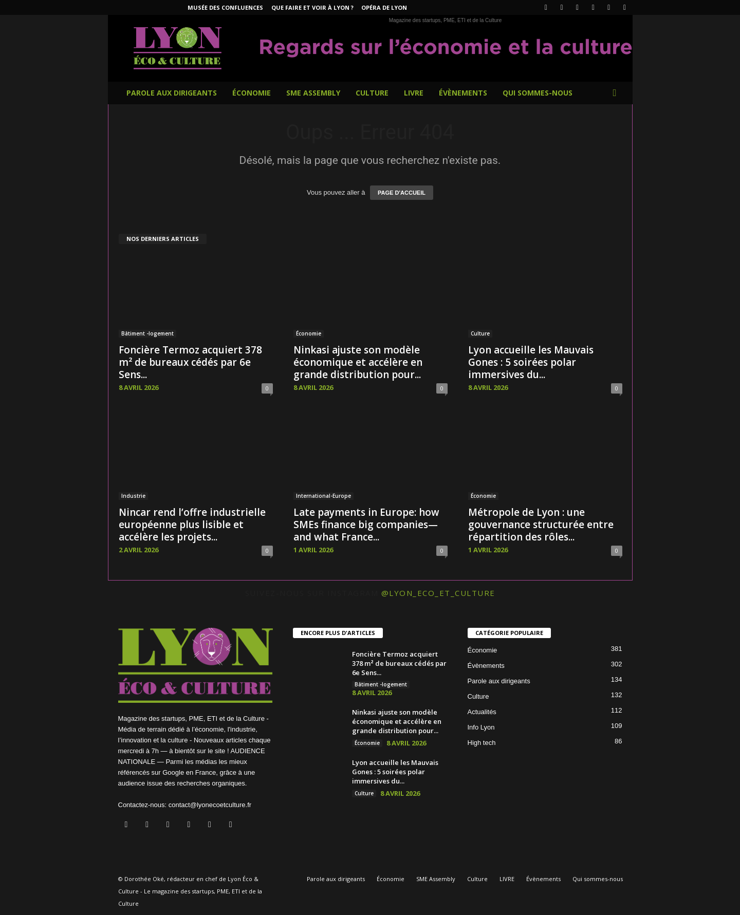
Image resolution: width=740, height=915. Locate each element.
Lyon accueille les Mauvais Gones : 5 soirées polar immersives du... (531, 362)
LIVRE (413, 93)
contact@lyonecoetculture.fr (210, 805)
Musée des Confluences (225, 7)
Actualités (482, 712)
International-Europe (323, 495)
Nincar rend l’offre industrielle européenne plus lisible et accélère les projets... (192, 525)
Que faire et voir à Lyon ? (312, 7)
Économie (251, 93)
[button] (617, 93)
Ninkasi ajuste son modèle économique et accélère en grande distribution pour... (357, 362)
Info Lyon (481, 727)
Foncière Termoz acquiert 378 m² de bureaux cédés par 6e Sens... (190, 362)
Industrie (133, 495)
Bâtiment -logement (147, 333)
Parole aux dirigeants (171, 93)
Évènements (463, 93)
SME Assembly (313, 93)
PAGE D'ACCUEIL (401, 193)
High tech (482, 742)
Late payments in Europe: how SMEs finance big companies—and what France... (366, 525)
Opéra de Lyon (384, 7)
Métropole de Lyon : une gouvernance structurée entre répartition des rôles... (541, 525)
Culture (372, 93)
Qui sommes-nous (537, 93)
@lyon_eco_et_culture (438, 593)
